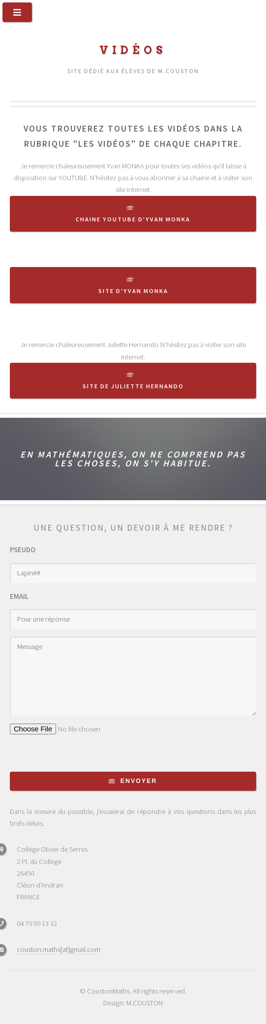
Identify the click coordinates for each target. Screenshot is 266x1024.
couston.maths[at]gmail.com (58, 949)
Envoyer (138, 781)
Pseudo (22, 549)
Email (19, 596)
